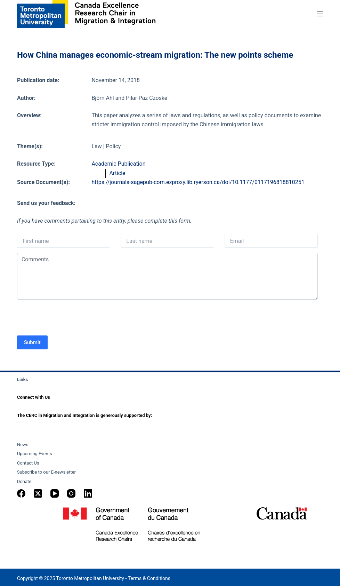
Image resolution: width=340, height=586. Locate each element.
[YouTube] (54, 493)
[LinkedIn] (88, 493)
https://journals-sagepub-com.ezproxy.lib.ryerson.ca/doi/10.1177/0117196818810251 (197, 182)
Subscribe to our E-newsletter (46, 472)
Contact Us (28, 463)
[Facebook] (21, 493)
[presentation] (70, 318)
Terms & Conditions (149, 578)
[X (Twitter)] (38, 493)
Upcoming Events (34, 453)
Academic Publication (118, 163)
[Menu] (320, 14)
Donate (24, 481)
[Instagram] (71, 493)
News (23, 444)
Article (117, 173)
